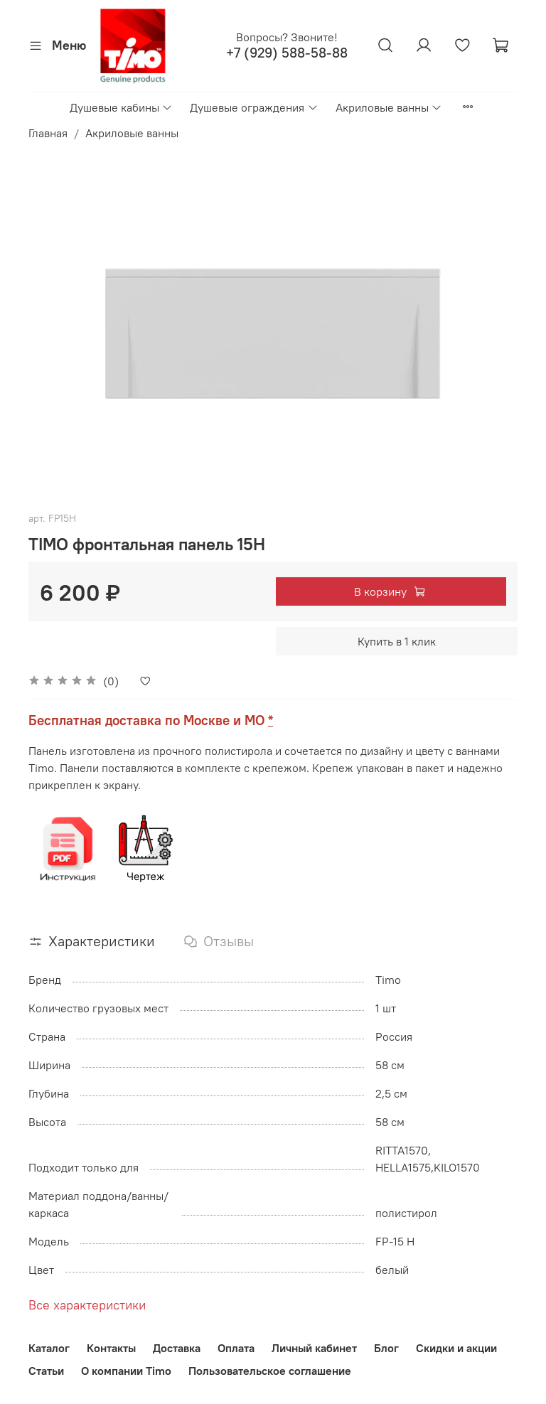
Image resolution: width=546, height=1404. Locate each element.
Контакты (111, 1348)
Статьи (46, 1370)
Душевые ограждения (254, 107)
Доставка (176, 1348)
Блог (386, 1348)
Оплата (236, 1348)
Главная (48, 133)
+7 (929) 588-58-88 (287, 53)
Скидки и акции (456, 1348)
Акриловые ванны (389, 107)
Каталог (49, 1348)
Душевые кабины (121, 107)
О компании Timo (126, 1370)
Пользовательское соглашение (269, 1370)
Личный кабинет (314, 1348)
